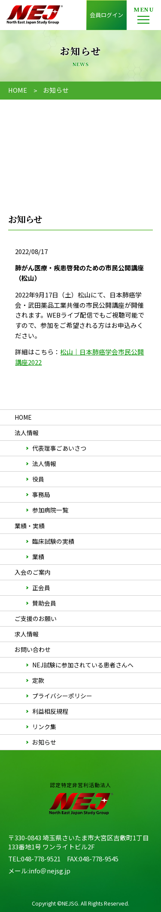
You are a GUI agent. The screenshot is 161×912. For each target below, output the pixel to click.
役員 (38, 479)
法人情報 (44, 463)
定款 (38, 680)
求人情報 (27, 634)
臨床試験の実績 (53, 541)
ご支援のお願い (36, 618)
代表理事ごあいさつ (59, 448)
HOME (17, 89)
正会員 (41, 587)
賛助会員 (44, 603)
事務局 (41, 494)
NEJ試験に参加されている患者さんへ (83, 665)
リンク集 (44, 726)
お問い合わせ (33, 649)
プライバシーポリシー (62, 695)
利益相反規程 (50, 711)
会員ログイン (106, 15)
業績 (38, 556)
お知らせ (44, 742)
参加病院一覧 (50, 510)
